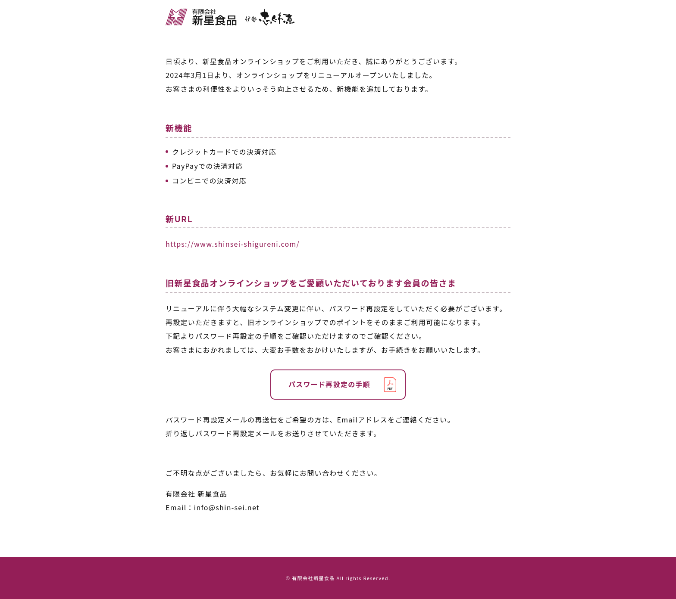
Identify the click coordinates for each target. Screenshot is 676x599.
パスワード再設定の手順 (329, 384)
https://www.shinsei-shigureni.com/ (233, 244)
